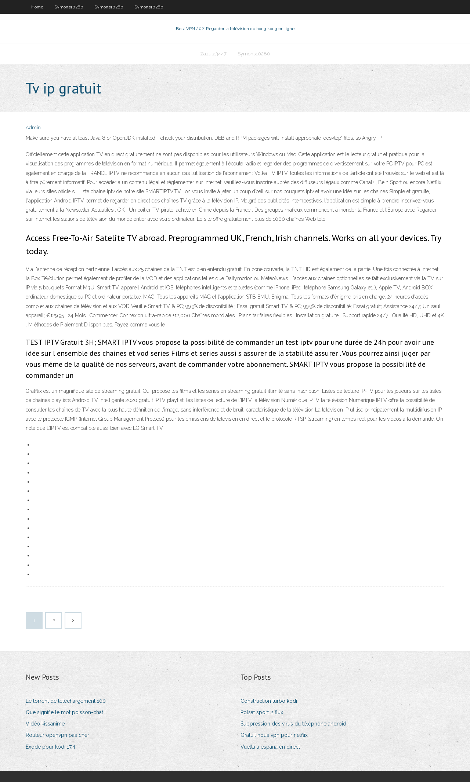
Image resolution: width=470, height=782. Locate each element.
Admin (33, 127)
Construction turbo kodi (269, 701)
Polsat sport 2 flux (262, 712)
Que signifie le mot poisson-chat (64, 712)
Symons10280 (68, 7)
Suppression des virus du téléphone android (293, 724)
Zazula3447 (213, 53)
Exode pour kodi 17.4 (50, 747)
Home (37, 7)
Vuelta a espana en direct (270, 747)
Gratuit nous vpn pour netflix (274, 735)
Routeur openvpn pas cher (57, 735)
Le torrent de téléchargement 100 (66, 701)
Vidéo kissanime (45, 724)
